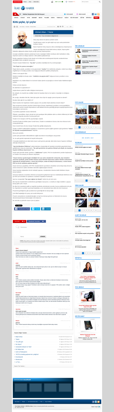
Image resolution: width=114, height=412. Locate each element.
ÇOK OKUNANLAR (80, 132)
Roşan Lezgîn (85, 160)
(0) (24, 259)
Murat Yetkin (85, 219)
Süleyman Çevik (85, 146)
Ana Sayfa (17, 401)
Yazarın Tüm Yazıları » (19, 366)
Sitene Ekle (36, 1)
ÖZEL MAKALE (79, 287)
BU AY (92, 137)
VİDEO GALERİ (79, 185)
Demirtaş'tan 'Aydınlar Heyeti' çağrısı (89, 67)
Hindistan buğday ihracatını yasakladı (89, 56)
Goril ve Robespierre (21, 352)
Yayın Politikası (48, 401)
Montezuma (19, 359)
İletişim (23, 401)
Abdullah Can (85, 174)
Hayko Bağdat (85, 226)
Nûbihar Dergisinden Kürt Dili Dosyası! (34, 14)
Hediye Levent (85, 239)
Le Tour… (18, 362)
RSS (41, 401)
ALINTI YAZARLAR (80, 215)
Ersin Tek (85, 153)
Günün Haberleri (17, 1)
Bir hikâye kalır (20, 349)
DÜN (83, 137)
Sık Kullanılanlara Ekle (33, 401)
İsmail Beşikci (85, 246)
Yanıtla (18, 259)
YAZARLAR (78, 142)
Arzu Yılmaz (85, 232)
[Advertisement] (108, 32)
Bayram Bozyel (85, 168)
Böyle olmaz (19, 336)
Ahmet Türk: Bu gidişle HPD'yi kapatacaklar (90, 61)
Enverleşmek (19, 357)
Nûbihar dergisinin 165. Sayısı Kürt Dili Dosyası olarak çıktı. (87, 337)
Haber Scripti (94, 406)
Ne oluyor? (19, 344)
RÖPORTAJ (78, 258)
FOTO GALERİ (79, 102)
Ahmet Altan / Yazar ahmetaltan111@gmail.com (46, 36)
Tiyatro (17, 339)
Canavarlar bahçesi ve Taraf (23, 347)
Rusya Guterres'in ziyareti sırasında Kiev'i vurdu (89, 72)
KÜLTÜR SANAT (79, 316)
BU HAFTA (87, 137)
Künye (25, 1)
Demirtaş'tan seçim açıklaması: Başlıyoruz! (90, 51)
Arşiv (30, 1)
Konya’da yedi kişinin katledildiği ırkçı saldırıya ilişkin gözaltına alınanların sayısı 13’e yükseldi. (87, 308)
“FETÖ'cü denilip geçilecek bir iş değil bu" (27, 354)
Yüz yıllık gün (19, 341)
